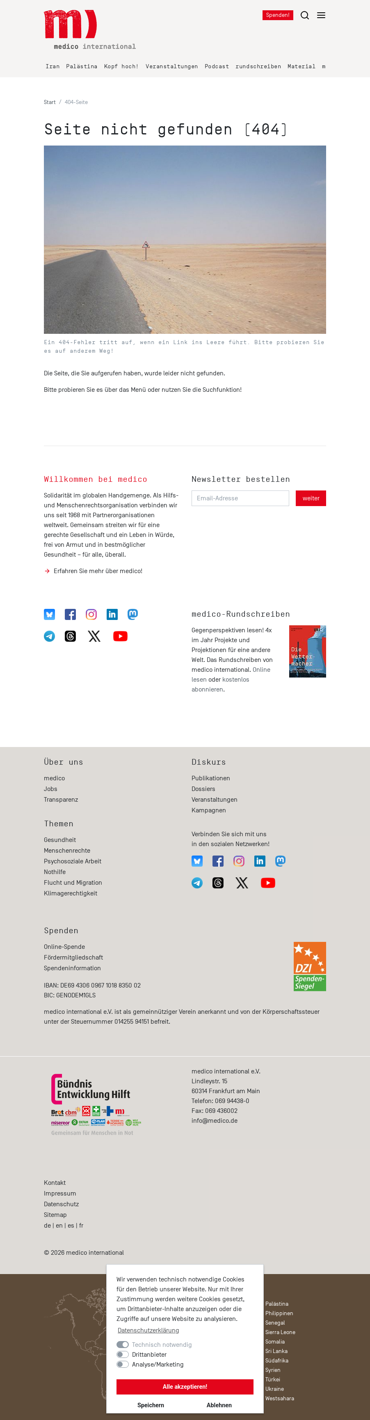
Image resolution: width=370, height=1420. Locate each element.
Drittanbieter (149, 1354)
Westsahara (279, 1398)
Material (301, 66)
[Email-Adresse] (240, 498)
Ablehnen (219, 1405)
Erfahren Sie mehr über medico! (98, 571)
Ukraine (274, 1389)
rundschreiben (258, 66)
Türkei (272, 1379)
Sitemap (55, 1215)
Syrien (273, 1370)
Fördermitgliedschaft (73, 957)
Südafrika (276, 1361)
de (47, 1225)
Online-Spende (64, 947)
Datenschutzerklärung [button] (148, 1330)
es (71, 1225)
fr (81, 1225)
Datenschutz (61, 1204)
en (59, 1225)
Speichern (150, 1405)
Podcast (217, 66)
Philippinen (279, 1313)
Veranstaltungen (172, 66)
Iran (52, 66)
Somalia (275, 1342)
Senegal (275, 1323)
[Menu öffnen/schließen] (313, 15)
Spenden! (278, 15)
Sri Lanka (276, 1351)
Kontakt (55, 1182)
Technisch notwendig (162, 1344)
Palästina (82, 66)
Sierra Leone (280, 1332)
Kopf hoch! (121, 66)
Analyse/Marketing (158, 1364)
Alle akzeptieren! (185, 1386)
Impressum (60, 1193)
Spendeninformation (72, 968)
